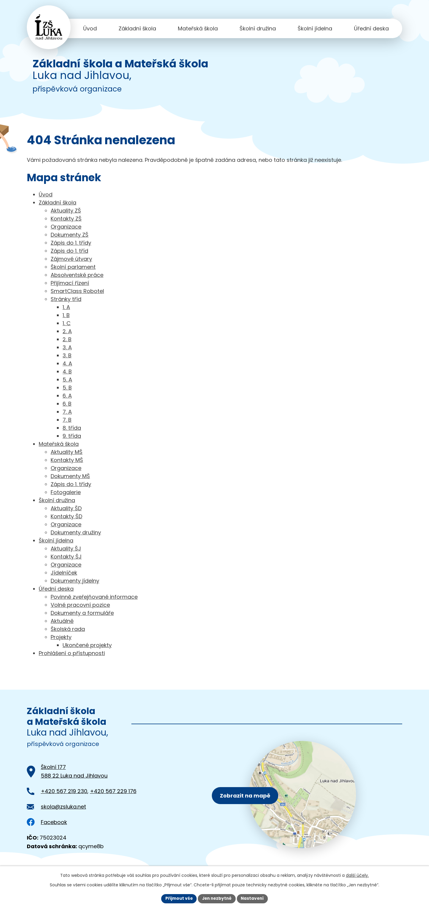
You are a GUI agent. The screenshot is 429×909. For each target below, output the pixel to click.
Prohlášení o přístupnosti (72, 653)
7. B (67, 420)
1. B (66, 315)
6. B (67, 403)
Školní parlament (73, 267)
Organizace (66, 226)
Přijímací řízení (70, 283)
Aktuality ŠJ (66, 548)
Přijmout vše (177, 898)
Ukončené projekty (87, 645)
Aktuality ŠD (66, 508)
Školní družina (258, 28)
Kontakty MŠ (67, 460)
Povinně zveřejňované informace (94, 597)
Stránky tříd (66, 299)
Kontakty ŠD (66, 516)
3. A (67, 347)
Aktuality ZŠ (66, 210)
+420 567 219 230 (64, 791)
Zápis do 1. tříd (69, 251)
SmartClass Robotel (77, 291)
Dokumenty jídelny (75, 580)
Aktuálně (62, 621)
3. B (67, 355)
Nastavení (254, 898)
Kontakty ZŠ (66, 218)
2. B (67, 339)
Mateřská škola (198, 28)
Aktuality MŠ (67, 452)
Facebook (47, 822)
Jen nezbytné (216, 898)
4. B (67, 371)
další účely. (357, 875)
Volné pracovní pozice (80, 605)
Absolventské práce (77, 275)
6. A (67, 395)
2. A (67, 331)
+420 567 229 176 (113, 791)
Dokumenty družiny (76, 532)
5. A (67, 379)
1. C (67, 323)
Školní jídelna (315, 28)
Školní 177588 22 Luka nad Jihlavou (74, 771)
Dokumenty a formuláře (82, 613)
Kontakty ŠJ (66, 556)
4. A (67, 363)
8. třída (72, 428)
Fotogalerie (66, 492)
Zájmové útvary (71, 259)
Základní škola (137, 28)
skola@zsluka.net (63, 806)
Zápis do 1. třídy (71, 242)
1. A (66, 307)
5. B (67, 387)
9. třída (72, 436)
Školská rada (68, 629)
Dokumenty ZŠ (69, 234)
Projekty (61, 637)
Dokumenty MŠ (70, 476)
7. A (67, 411)
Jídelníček (64, 572)
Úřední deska (371, 28)
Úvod (90, 28)
